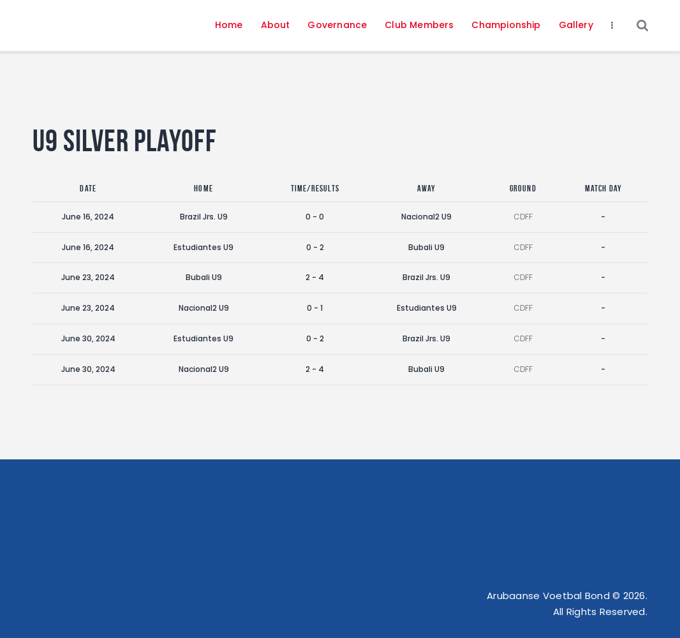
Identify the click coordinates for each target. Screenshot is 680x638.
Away (426, 188)
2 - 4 (315, 277)
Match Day (604, 188)
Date (88, 188)
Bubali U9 (426, 247)
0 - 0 (315, 216)
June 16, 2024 (88, 216)
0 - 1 (315, 307)
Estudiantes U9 (203, 247)
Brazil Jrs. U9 (204, 216)
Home (203, 188)
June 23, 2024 (88, 277)
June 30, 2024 (88, 338)
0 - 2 (315, 247)
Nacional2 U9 (426, 216)
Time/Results (315, 188)
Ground (523, 188)
